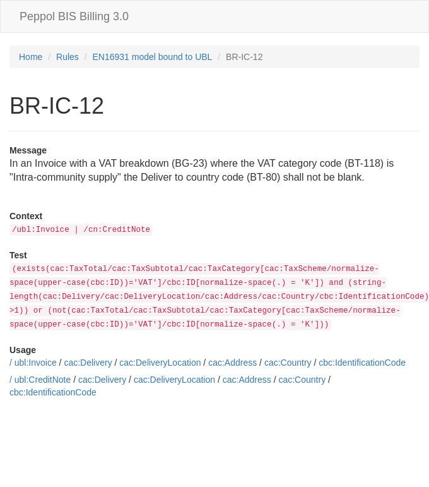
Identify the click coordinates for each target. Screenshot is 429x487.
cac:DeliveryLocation (160, 363)
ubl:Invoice (36, 363)
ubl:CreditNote (43, 380)
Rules (67, 57)
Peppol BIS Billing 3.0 (74, 16)
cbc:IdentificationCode (362, 363)
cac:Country (288, 363)
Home (30, 57)
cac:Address (232, 363)
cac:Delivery (88, 363)
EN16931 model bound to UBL (153, 57)
